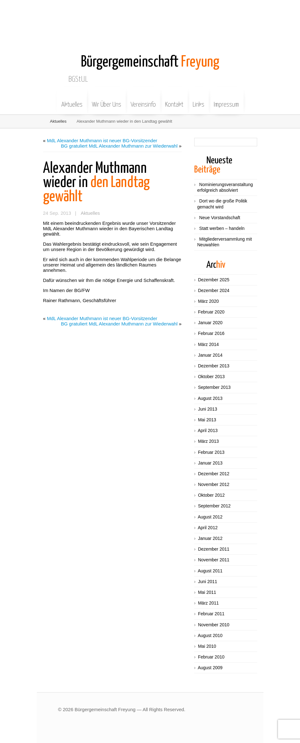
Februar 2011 (211, 613)
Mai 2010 (207, 646)
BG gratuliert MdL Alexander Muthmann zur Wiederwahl (119, 146)
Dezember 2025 (213, 279)
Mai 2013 (207, 419)
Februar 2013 (211, 452)
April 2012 (208, 527)
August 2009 (210, 667)
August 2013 (210, 398)
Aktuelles (71, 100)
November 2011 (213, 559)
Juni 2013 (207, 409)
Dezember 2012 (213, 473)
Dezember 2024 (213, 290)
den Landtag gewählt (96, 182)
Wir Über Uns (106, 100)
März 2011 (208, 603)
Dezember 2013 (213, 365)
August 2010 (210, 635)
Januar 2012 (210, 538)
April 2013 (208, 430)
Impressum (226, 100)
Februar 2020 (211, 311)
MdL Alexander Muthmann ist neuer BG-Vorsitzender (102, 140)
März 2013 (208, 441)
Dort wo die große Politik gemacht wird (222, 203)
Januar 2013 (210, 462)
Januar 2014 (210, 355)
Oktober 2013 (211, 376)
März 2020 (208, 301)
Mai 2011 (207, 592)
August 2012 (210, 516)
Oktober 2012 (211, 495)
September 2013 (214, 387)
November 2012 (213, 484)
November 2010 (213, 624)
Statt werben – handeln (222, 228)
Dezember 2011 (213, 549)
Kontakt (174, 100)
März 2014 (208, 344)
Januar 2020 (210, 322)
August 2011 (210, 570)
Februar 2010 (211, 656)
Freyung (150, 62)
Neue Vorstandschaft (219, 217)
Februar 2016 (211, 333)
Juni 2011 (207, 581)
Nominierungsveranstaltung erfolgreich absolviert (225, 187)
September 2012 (214, 505)
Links (198, 100)
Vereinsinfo (143, 100)
